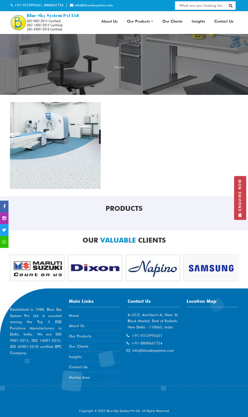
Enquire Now (240, 198)
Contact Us (223, 21)
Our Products (140, 21)
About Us (109, 21)
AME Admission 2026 (35, 399)
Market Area (79, 377)
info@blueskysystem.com (93, 5)
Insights (198, 21)
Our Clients (172, 21)
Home (74, 315)
